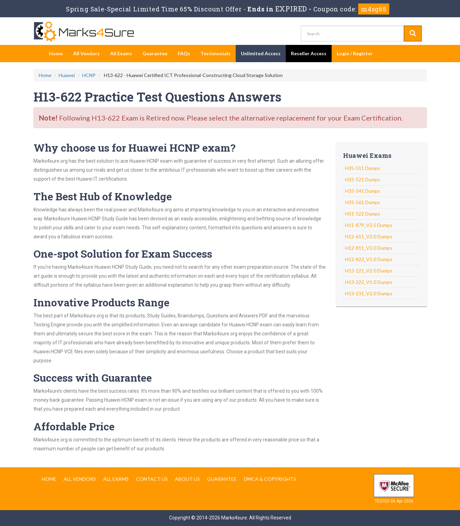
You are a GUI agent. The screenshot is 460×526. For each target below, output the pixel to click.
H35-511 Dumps (362, 168)
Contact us (152, 479)
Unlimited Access (261, 53)
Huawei (67, 75)
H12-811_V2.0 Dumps (368, 248)
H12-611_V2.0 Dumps (368, 236)
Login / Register (355, 53)
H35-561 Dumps (362, 202)
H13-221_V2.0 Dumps (368, 271)
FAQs (184, 53)
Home (56, 53)
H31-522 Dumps (362, 214)
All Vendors (86, 53)
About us (187, 479)
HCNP (89, 75)
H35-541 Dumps (362, 191)
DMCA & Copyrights (270, 479)
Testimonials (215, 53)
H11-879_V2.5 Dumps (368, 225)
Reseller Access (308, 53)
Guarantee (155, 53)
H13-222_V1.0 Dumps (368, 282)
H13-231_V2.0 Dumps (368, 293)
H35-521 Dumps (362, 179)
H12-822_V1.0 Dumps (368, 259)
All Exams (121, 53)
